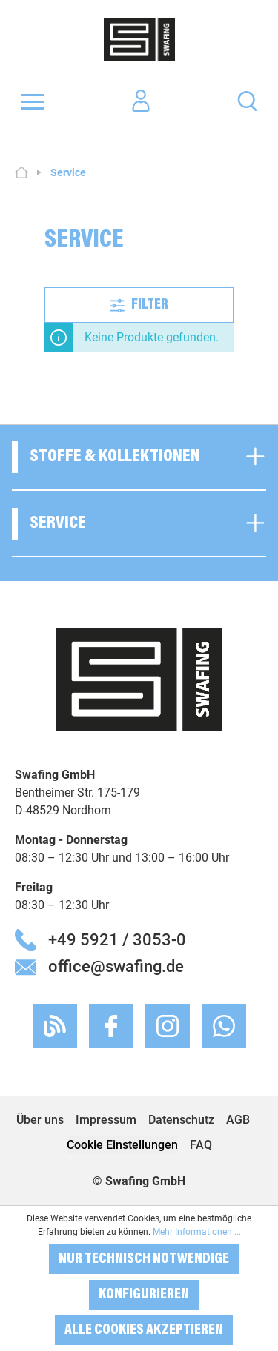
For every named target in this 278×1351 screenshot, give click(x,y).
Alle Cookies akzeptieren (143, 1330)
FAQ (201, 1145)
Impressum (106, 1120)
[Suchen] (247, 100)
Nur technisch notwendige (144, 1259)
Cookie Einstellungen (122, 1145)
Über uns (40, 1120)
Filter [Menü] (139, 303)
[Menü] (32, 101)
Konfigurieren (144, 1294)
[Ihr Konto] (141, 101)
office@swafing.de (116, 966)
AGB (238, 1120)
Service (58, 523)
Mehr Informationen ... (197, 1232)
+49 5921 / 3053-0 (117, 939)
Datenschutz (181, 1120)
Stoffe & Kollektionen (115, 457)
